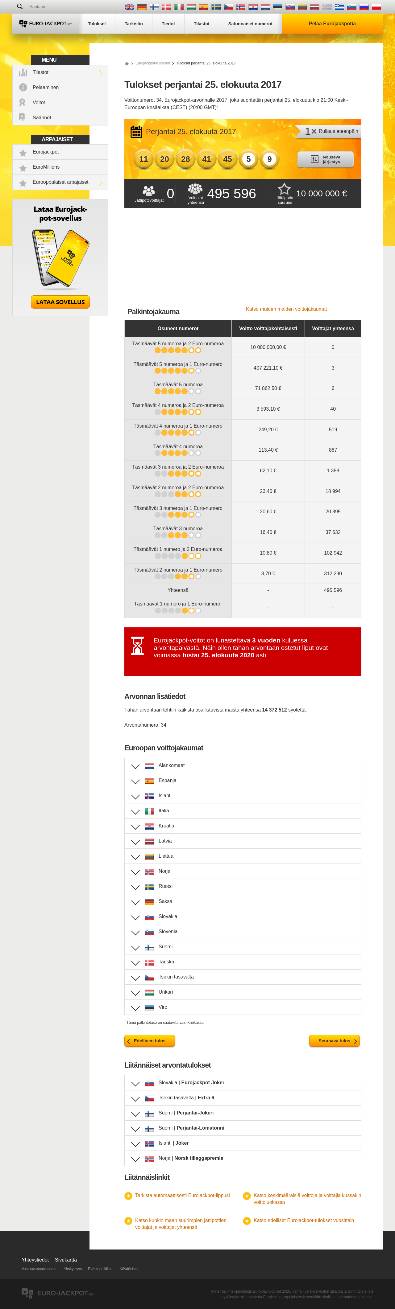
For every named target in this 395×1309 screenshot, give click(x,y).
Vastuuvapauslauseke (40, 1269)
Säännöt (42, 117)
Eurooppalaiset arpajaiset (61, 182)
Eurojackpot (46, 151)
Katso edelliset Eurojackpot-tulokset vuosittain (304, 1220)
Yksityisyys (73, 1269)
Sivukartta (66, 1259)
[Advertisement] (242, 260)
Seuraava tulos (334, 1040)
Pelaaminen (46, 87)
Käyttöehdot (129, 1269)
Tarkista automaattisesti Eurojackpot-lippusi (182, 1195)
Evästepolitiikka (101, 1269)
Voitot (39, 102)
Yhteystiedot (35, 1259)
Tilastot (40, 72)
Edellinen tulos (149, 1040)
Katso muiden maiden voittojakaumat (286, 309)
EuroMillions (46, 167)
